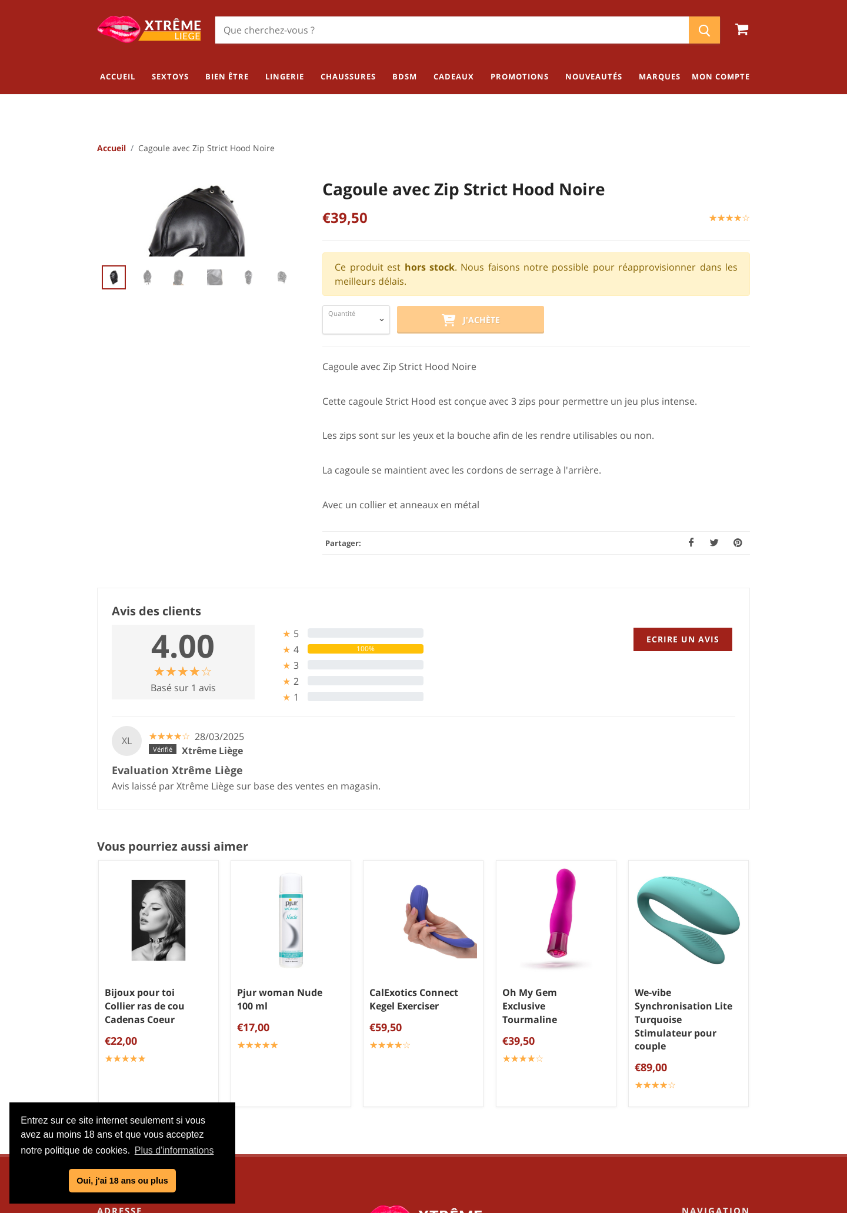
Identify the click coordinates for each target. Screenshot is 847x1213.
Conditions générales (428, 1015)
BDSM (735, 1070)
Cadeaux (729, 1090)
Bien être (728, 1012)
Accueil (111, 148)
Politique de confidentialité (428, 1035)
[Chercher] (452, 30)
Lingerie (730, 1031)
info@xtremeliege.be (174, 1071)
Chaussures (722, 1051)
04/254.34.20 (144, 1052)
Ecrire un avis (682, 639)
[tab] (344, 634)
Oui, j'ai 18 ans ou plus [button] (122, 1180)
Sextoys (731, 993)
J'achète (470, 321)
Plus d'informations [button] (174, 1150)
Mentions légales (428, 1054)
